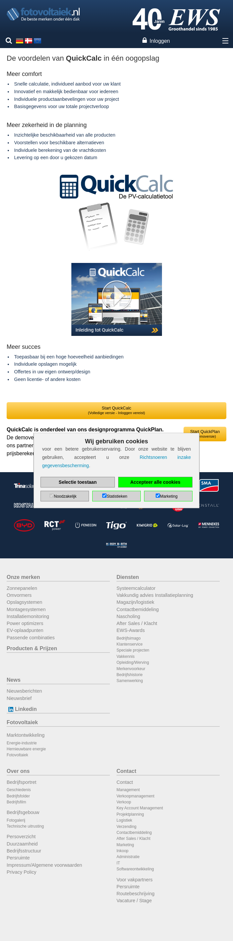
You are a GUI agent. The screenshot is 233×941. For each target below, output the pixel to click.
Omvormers (19, 595)
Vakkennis (125, 656)
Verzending (126, 826)
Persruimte (18, 857)
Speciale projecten (132, 650)
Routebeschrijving (135, 893)
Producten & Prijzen (32, 648)
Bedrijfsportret (22, 782)
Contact (126, 771)
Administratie (127, 856)
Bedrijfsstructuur (24, 850)
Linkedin (22, 709)
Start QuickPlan (205, 433)
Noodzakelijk (65, 496)
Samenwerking (129, 680)
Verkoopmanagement (135, 796)
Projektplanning (130, 814)
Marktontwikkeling (25, 735)
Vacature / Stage (134, 900)
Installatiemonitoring (28, 616)
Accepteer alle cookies (155, 482)
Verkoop (123, 802)
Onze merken (23, 577)
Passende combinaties (31, 637)
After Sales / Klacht (136, 623)
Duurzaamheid (22, 844)
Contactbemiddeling (137, 609)
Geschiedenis (19, 789)
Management (128, 789)
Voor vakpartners (134, 879)
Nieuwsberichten (24, 691)
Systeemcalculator (136, 588)
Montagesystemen (26, 609)
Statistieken (117, 496)
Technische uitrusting (25, 826)
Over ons (18, 771)
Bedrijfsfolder (18, 796)
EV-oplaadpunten (25, 630)
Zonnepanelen (22, 588)
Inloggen (160, 41)
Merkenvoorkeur (130, 668)
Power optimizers (25, 623)
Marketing (125, 845)
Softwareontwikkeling (135, 869)
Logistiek (124, 820)
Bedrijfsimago (128, 638)
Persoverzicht (21, 836)
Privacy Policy (22, 872)
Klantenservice (129, 644)
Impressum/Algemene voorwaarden (44, 865)
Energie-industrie (22, 743)
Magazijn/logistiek (135, 602)
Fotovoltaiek (22, 722)
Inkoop (122, 850)
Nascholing (128, 616)
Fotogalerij (16, 820)
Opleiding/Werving (132, 662)
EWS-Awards (130, 630)
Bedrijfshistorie (129, 674)
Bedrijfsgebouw (23, 812)
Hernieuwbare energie (26, 749)
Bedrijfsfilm (16, 802)
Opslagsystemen (24, 602)
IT (118, 863)
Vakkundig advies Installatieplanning (154, 595)
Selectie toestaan (78, 482)
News (14, 680)
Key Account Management (139, 808)
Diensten (127, 577)
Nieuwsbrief (19, 698)
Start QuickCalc (116, 410)
